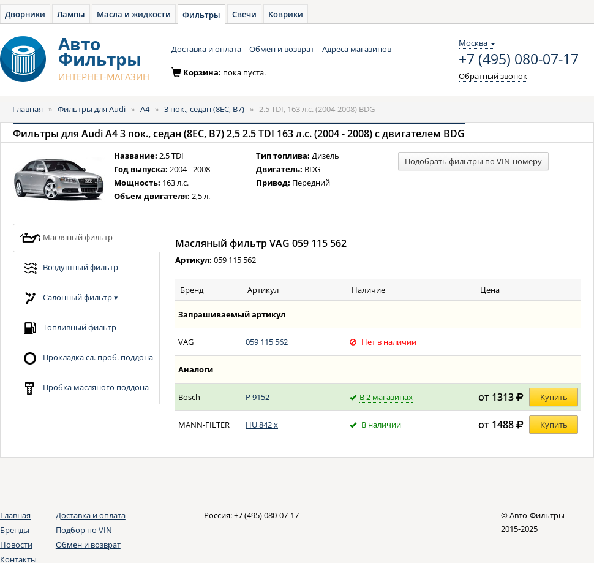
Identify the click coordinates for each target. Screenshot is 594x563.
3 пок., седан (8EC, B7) (204, 109)
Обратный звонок (493, 75)
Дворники (25, 14)
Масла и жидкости (134, 14)
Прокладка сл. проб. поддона (86, 358)
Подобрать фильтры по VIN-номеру (473, 161)
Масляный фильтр (66, 238)
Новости (16, 544)
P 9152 (257, 396)
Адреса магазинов (356, 49)
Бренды (14, 529)
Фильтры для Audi (92, 109)
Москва (477, 42)
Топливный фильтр (68, 328)
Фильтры (201, 14)
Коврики (285, 14)
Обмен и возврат (281, 49)
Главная (27, 109)
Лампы (71, 14)
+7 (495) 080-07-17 (519, 59)
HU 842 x (262, 424)
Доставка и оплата (206, 49)
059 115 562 (267, 341)
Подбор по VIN (84, 529)
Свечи (244, 14)
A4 (144, 109)
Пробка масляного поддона (84, 388)
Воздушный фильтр (69, 268)
